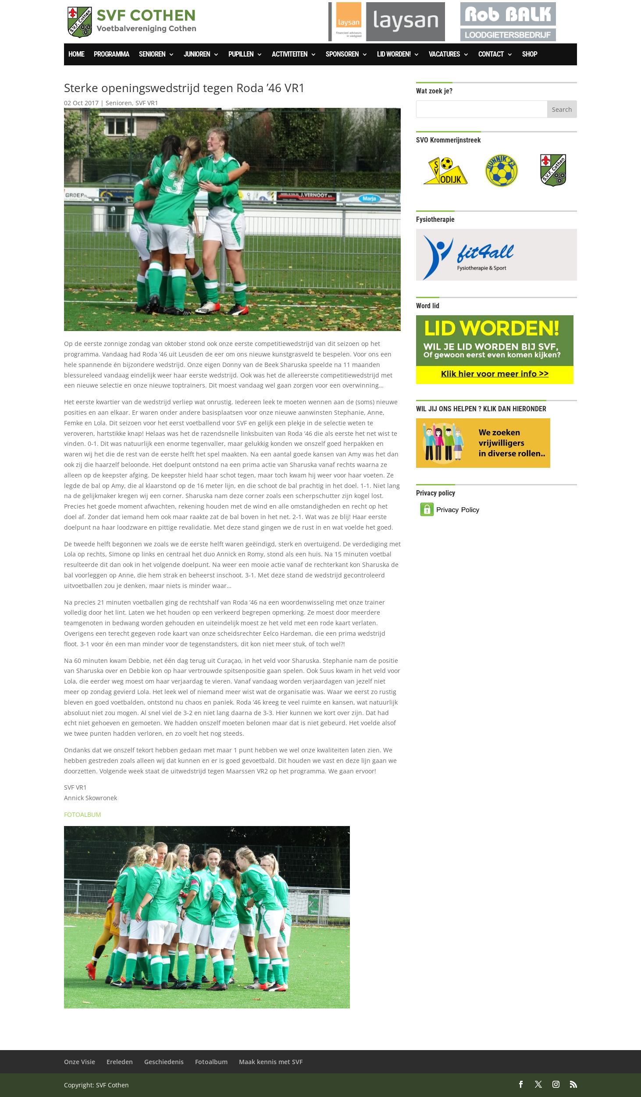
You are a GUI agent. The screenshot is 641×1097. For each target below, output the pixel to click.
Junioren (197, 54)
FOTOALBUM (82, 814)
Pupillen (240, 54)
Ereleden (120, 1062)
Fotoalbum (211, 1062)
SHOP (529, 54)
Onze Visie (79, 1062)
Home (76, 54)
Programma (111, 54)
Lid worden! (393, 54)
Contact (491, 54)
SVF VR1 (146, 103)
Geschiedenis (164, 1062)
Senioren (152, 54)
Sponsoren (342, 54)
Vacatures (444, 54)
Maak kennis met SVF (271, 1062)
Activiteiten (289, 54)
